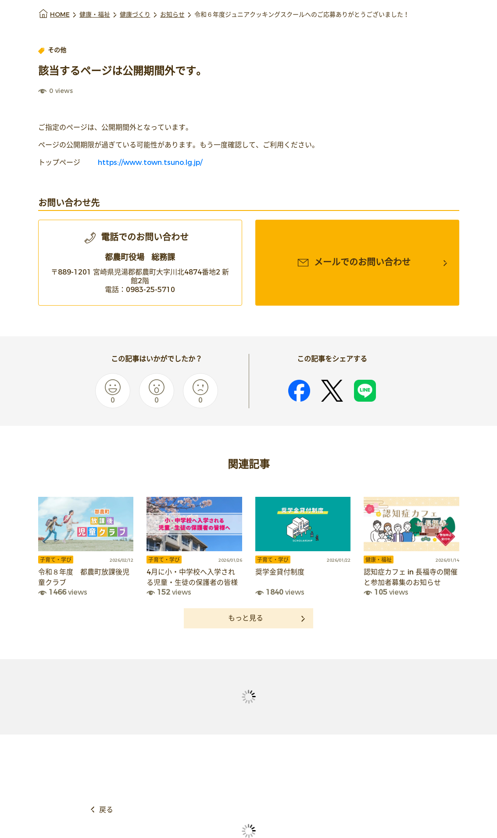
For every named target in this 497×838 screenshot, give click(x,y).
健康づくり (135, 15)
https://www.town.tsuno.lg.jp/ (149, 162)
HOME (60, 15)
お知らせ (172, 15)
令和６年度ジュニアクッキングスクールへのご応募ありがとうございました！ (301, 15)
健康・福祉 (94, 15)
